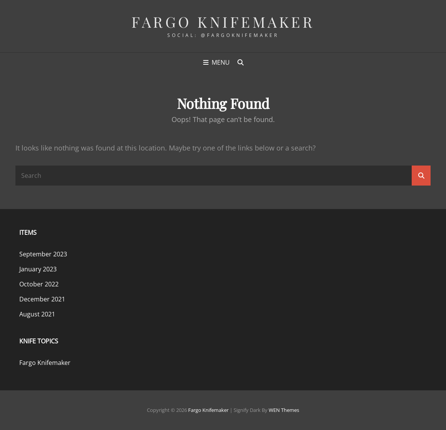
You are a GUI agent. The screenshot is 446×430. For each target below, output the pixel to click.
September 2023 (43, 254)
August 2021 (37, 314)
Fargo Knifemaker (223, 22)
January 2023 (38, 269)
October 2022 (39, 284)
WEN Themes (284, 410)
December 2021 (42, 299)
